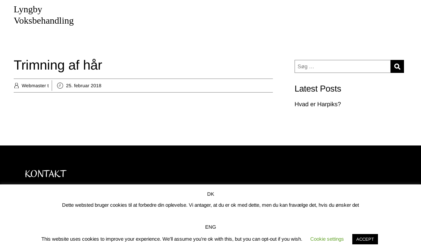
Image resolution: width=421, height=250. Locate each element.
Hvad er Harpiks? (318, 104)
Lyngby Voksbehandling (44, 15)
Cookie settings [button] (327, 239)
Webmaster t (35, 85)
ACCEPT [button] (365, 239)
